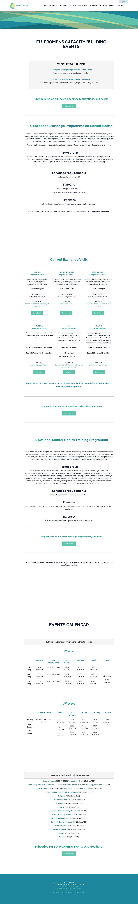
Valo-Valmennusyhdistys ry (98, 365)
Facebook (63, 892)
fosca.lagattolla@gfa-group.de (69, 886)
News (111, 6)
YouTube (56, 892)
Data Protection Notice (73, 888)
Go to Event (37, 313)
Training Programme (78, 6)
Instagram (70, 892)
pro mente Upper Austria (39, 365)
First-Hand (120, 6)
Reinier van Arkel (66, 304)
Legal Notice (61, 888)
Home (44, 6)
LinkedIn (82, 892)
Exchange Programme (58, 6)
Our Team (103, 6)
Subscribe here (69, 106)
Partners (93, 6)
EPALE (77, 892)
